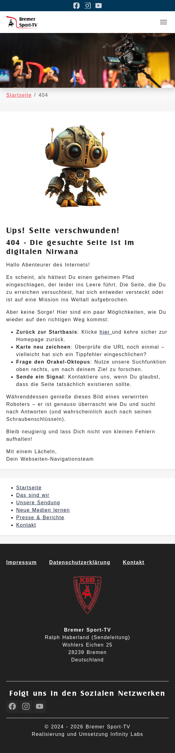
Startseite (29, 487)
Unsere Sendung (38, 502)
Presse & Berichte (40, 517)
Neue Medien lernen (43, 510)
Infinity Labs (126, 734)
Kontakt (26, 525)
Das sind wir (32, 495)
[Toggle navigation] (163, 22)
